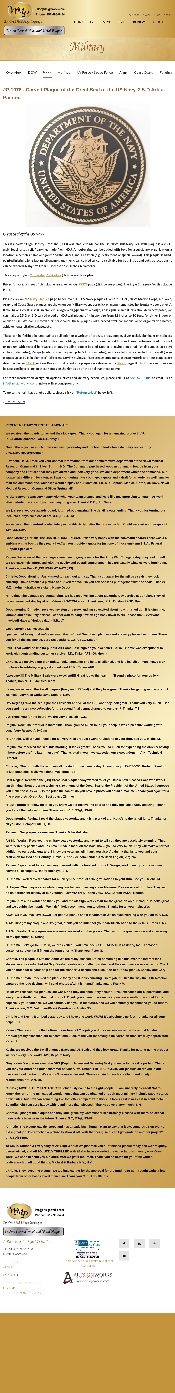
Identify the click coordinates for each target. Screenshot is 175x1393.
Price (122, 22)
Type (93, 22)
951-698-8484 (11, 1261)
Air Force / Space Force (95, 72)
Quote (147, 15)
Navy (47, 72)
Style (107, 22)
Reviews (140, 22)
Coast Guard (143, 72)
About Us (160, 22)
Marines (63, 72)
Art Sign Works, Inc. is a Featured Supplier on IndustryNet (88, 1259)
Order (167, 15)
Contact (134, 15)
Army (123, 72)
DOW (32, 72)
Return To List (15, 402)
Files (157, 15)
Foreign (166, 72)
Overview (14, 72)
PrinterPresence (30, 1292)
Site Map (9, 1287)
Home (79, 22)
